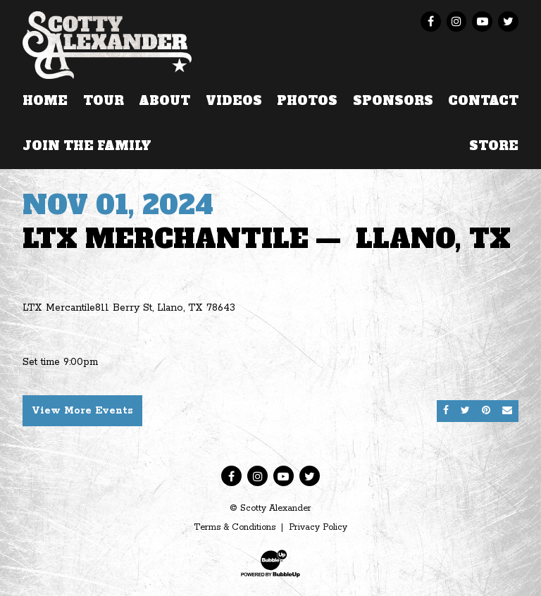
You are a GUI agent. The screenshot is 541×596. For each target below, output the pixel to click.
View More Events (82, 410)
